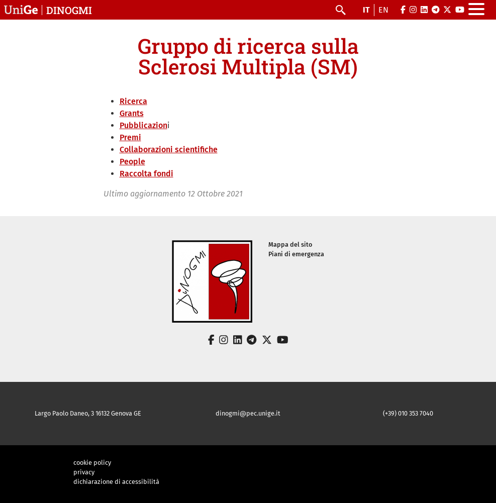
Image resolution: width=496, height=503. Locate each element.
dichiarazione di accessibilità (116, 481)
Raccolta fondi (146, 173)
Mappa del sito (290, 244)
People (132, 161)
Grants (132, 113)
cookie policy (92, 462)
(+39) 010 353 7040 (408, 413)
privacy (83, 472)
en (383, 10)
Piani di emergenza (296, 254)
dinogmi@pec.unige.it (248, 413)
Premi (130, 137)
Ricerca (133, 101)
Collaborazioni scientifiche (169, 149)
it (366, 10)
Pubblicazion (143, 125)
